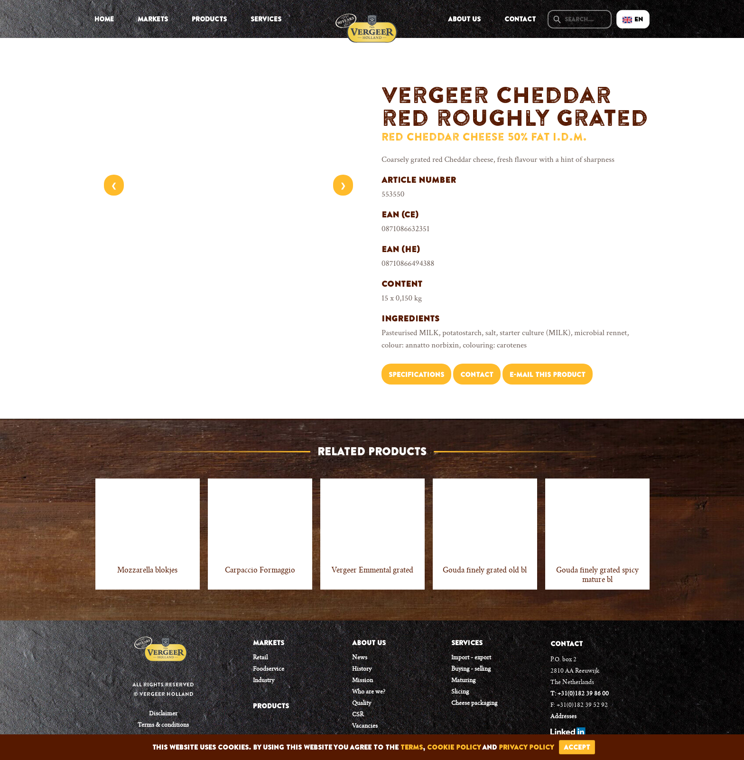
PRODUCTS (271, 706)
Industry (263, 681)
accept (577, 747)
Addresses (563, 717)
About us (464, 19)
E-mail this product (548, 374)
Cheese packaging (474, 703)
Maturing (463, 681)
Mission (362, 681)
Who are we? (368, 692)
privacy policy (526, 747)
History (362, 669)
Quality (361, 703)
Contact (520, 19)
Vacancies (365, 726)
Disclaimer (163, 714)
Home (104, 19)
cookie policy (454, 747)
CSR (357, 715)
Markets (153, 19)
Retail (260, 658)
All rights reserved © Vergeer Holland (163, 689)
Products (209, 19)
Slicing (460, 692)
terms (411, 747)
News (359, 658)
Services (266, 19)
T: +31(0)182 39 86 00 (579, 694)
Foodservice (268, 669)
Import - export (471, 658)
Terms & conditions (163, 725)
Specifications (416, 374)
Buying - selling (471, 669)
